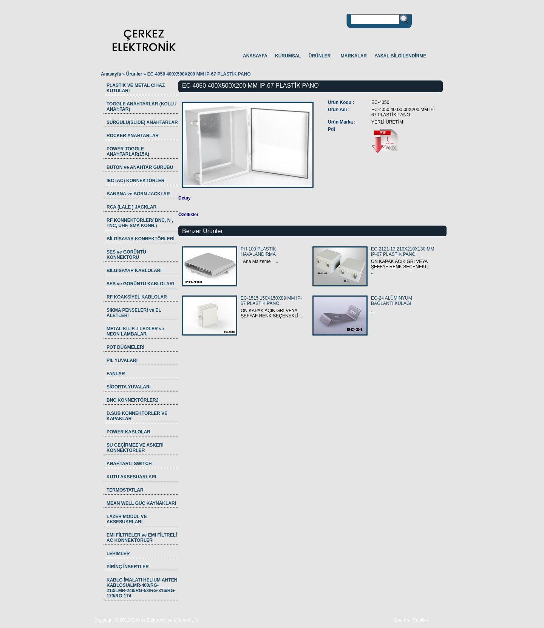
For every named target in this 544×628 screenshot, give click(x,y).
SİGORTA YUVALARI (129, 387)
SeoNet (420, 620)
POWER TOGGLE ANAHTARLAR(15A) (128, 151)
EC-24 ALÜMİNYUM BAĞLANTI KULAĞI (391, 300)
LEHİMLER (118, 553)
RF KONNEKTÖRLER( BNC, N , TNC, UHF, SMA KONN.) (140, 223)
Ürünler (135, 74)
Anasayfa (111, 74)
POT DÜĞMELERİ (125, 347)
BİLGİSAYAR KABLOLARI (134, 270)
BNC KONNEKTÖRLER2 (132, 400)
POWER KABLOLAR (128, 432)
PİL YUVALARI (122, 360)
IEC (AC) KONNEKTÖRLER (135, 180)
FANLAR (116, 373)
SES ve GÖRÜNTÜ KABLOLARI (140, 283)
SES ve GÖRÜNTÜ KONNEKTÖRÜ (126, 254)
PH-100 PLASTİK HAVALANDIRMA (258, 251)
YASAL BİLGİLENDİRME (400, 56)
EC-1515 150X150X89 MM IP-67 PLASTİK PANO (271, 300)
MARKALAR (354, 56)
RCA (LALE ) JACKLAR (131, 207)
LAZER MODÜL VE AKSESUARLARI (127, 519)
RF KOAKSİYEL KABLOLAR (137, 297)
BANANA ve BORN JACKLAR (138, 193)
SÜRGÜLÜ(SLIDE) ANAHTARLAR (142, 122)
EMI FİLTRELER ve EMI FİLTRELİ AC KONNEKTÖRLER (142, 537)
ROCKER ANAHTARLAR (133, 135)
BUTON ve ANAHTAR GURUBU (140, 167)
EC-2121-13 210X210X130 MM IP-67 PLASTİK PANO (402, 251)
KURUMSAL (288, 56)
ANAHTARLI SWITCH (129, 463)
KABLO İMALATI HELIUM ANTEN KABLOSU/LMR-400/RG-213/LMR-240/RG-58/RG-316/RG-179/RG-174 (142, 588)
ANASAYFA (255, 56)
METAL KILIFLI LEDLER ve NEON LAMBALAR (135, 331)
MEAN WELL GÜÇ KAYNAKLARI (141, 503)
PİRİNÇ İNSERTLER (128, 566)
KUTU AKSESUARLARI (131, 477)
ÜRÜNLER (320, 56)
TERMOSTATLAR (125, 490)
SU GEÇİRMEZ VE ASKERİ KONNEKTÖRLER (135, 447)
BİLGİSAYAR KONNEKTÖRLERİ (141, 238)
